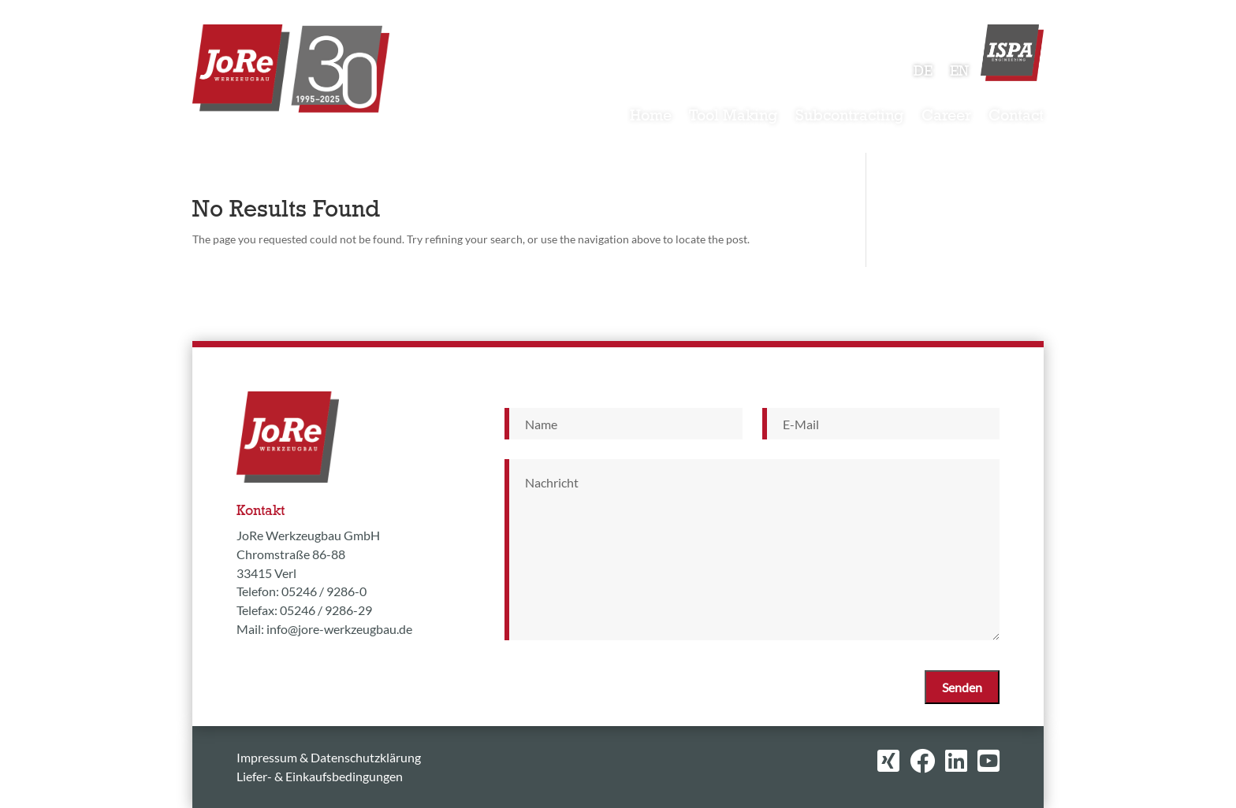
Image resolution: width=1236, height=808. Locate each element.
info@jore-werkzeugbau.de (339, 628)
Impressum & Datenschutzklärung (328, 757)
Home (651, 117)
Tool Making (733, 117)
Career (946, 117)
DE (923, 72)
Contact (1016, 117)
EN (959, 72)
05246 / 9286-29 (326, 609)
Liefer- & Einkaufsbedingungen (319, 776)
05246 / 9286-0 (324, 591)
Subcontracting (849, 117)
